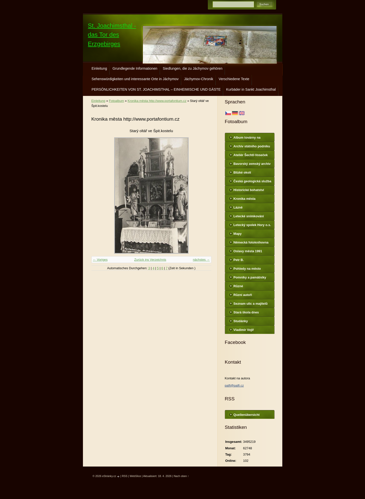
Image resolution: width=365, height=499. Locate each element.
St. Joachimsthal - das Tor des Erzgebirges (112, 34)
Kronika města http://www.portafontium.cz (157, 101)
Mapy (238, 234)
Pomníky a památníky (250, 277)
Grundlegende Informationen (134, 68)
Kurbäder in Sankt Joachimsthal (251, 89)
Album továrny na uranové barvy (247, 139)
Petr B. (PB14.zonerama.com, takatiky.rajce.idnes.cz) (251, 261)
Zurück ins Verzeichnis (150, 259)
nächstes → (201, 259)
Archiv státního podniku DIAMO (252, 147)
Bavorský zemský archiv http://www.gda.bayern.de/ (253, 165)
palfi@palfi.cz (234, 385)
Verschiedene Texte (234, 79)
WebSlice (135, 476)
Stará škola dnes (246, 312)
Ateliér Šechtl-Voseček (251, 155)
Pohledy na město (247, 268)
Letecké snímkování (249, 216)
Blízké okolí (242, 172)
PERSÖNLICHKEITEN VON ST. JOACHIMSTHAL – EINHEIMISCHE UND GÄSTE (156, 89)
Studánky (241, 321)
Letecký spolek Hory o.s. (252, 225)
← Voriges (100, 259)
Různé (238, 286)
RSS (124, 476)
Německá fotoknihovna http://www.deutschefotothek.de (253, 244)
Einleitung (99, 68)
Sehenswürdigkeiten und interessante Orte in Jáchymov (135, 79)
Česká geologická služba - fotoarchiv (253, 182)
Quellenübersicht (247, 415)
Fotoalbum (116, 101)
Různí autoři (243, 295)
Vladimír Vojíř (244, 330)
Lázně (238, 207)
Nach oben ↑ (181, 476)
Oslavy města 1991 (248, 251)
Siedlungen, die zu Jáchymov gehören (193, 68)
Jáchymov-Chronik (198, 79)
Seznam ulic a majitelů (251, 303)
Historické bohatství (249, 190)
